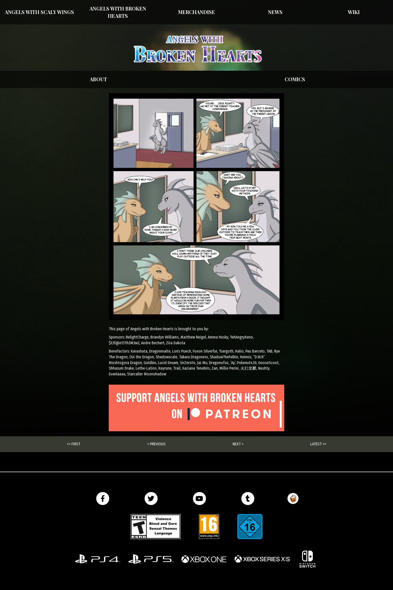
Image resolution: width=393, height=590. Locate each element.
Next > (238, 444)
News (275, 12)
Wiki (354, 12)
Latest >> (318, 444)
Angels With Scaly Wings (39, 12)
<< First (73, 444)
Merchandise (196, 12)
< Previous (156, 444)
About (98, 79)
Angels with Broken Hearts (117, 12)
